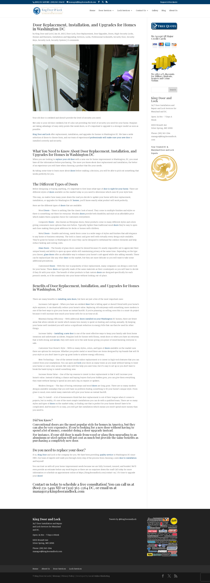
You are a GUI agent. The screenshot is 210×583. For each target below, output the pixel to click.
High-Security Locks (124, 33)
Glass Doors (44, 248)
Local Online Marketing (99, 576)
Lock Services (123, 11)
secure (57, 340)
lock (79, 363)
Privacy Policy (68, 576)
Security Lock (44, 40)
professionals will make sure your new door (110, 137)
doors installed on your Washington (96, 318)
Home (92, 11)
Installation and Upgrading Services (68, 37)
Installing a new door (64, 333)
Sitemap (56, 576)
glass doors (49, 254)
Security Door (119, 37)
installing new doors (67, 299)
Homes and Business (42, 37)
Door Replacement (84, 33)
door (66, 257)
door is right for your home (116, 188)
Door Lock (71, 33)
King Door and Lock (44, 33)
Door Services (105, 11)
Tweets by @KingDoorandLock (122, 519)
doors (72, 170)
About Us (173, 11)
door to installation (127, 458)
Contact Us (141, 11)
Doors (110, 33)
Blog (164, 11)
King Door (42, 454)
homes (76, 200)
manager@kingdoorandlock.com (47, 551)
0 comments (73, 40)
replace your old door (65, 159)
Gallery (155, 11)
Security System (58, 40)
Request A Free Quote (168, 2)
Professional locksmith (102, 37)
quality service (106, 454)
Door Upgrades (100, 33)
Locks (88, 37)
